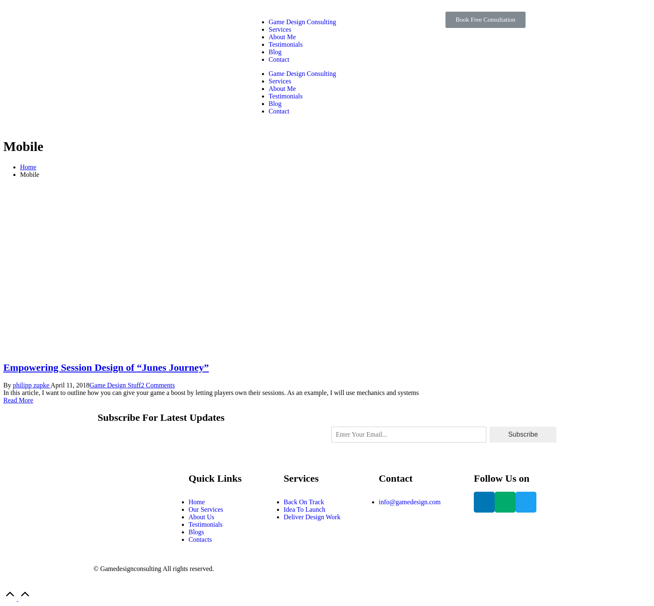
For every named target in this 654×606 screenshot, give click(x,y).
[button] (485, 20)
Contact (279, 59)
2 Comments (158, 385)
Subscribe (523, 434)
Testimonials (286, 44)
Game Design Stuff (115, 385)
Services (280, 29)
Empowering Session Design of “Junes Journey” (106, 367)
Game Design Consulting (302, 21)
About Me (282, 36)
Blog (275, 51)
